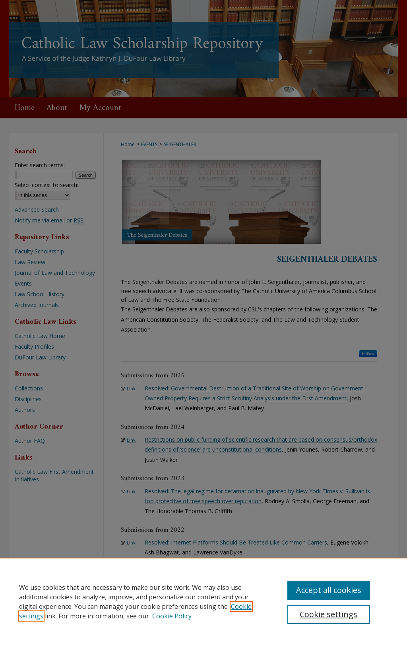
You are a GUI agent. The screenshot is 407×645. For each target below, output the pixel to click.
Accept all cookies (328, 590)
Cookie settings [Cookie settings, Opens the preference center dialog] (328, 614)
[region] (203, 601)
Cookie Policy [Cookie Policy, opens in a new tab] (172, 616)
